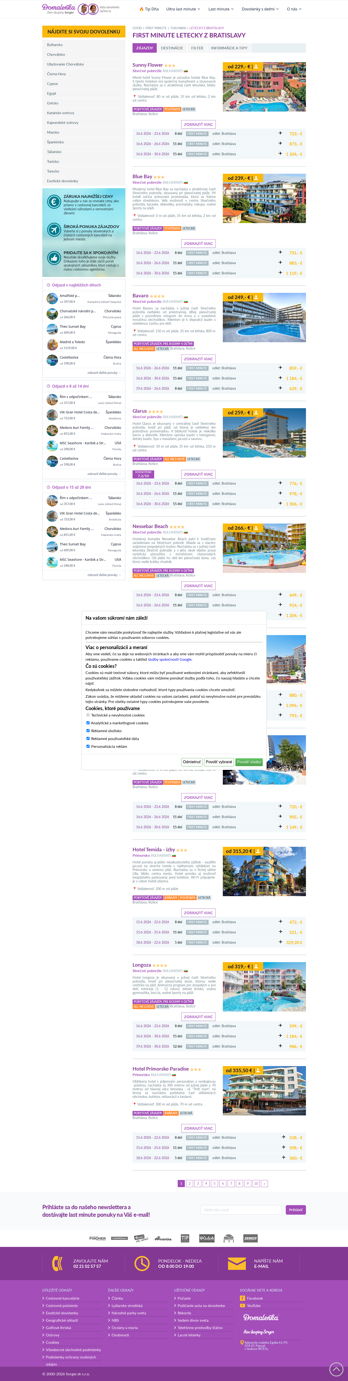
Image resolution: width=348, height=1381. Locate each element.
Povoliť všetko (249, 762)
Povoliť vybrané (219, 762)
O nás (294, 9)
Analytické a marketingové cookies (119, 723)
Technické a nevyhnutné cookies (118, 715)
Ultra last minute (183, 9)
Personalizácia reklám (109, 746)
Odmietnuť (192, 762)
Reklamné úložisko (106, 730)
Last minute (221, 9)
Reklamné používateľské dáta (115, 738)
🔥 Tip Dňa (149, 9)
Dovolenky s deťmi (260, 9)
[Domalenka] (59, 9)
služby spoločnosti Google (169, 659)
